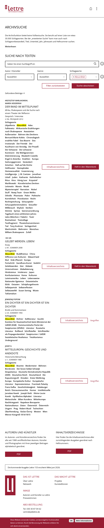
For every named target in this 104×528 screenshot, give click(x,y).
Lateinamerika (11, 278)
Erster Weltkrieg (37, 378)
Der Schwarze (11, 149)
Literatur (30, 328)
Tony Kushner (16, 226)
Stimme (8, 211)
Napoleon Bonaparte (30, 402)
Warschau (34, 229)
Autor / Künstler (12, 71)
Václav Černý (26, 411)
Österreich (32, 405)
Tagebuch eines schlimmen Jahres (20, 214)
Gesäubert (27, 162)
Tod (6, 226)
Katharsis (23, 177)
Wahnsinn (23, 229)
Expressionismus (22, 384)
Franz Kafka (10, 387)
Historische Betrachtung (15, 357)
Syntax (17, 211)
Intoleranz (22, 272)
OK (71, 521)
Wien (45, 411)
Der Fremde (22, 143)
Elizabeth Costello (30, 156)
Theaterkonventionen (29, 223)
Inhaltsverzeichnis (55, 166)
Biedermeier (31, 365)
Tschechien (38, 408)
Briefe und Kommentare (15, 310)
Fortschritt (10, 263)
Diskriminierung (12, 156)
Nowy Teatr (16, 192)
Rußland (19, 331)
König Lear (22, 180)
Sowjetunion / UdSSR (35, 334)
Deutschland (35, 375)
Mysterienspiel (11, 189)
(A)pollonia (10, 125)
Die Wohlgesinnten (25, 152)
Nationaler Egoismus (14, 281)
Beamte (20, 365)
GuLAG (40, 319)
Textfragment (11, 223)
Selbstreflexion (25, 287)
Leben (23, 278)
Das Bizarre (25, 140)
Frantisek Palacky (40, 384)
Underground (11, 340)
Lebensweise (34, 278)
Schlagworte (76, 71)
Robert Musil (25, 408)
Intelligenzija (11, 174)
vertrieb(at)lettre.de (31, 512)
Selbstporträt (11, 287)
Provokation (23, 198)
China (32, 254)
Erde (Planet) (16, 260)
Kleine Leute (39, 393)
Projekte (58, 481)
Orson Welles (30, 192)
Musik (26, 186)
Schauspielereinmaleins (16, 204)
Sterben (29, 207)
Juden (14, 177)
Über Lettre (28, 481)
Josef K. (8, 346)
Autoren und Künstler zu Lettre (36, 495)
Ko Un (8, 238)
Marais (18, 186)
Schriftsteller (30, 331)
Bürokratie (10, 368)
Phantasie (18, 195)
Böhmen (42, 365)
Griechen (9, 165)
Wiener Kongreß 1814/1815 (17, 414)
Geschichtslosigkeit (26, 387)
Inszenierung (27, 171)
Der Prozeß (33, 146)
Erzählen (26, 159)
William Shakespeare (14, 232)
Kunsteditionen (61, 484)
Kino (14, 180)
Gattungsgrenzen (13, 162)
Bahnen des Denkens (28, 134)
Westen (37, 411)
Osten (23, 405)
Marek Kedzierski (13, 103)
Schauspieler (27, 201)
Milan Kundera (25, 399)
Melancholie (10, 399)
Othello (8, 195)
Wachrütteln (11, 229)
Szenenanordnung (30, 211)
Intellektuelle (44, 390)
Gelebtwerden (11, 266)
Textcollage (23, 220)
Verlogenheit (30, 226)
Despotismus (11, 372)
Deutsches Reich (19, 375)
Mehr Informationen (84, 521)
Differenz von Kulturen (15, 257)
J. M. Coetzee (25, 174)
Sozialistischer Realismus (16, 337)
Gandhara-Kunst (24, 263)
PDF (19, 454)
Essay (7, 245)
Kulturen (33, 275)
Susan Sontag (25, 290)
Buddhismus (22, 254)
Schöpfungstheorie (30, 284)
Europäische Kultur (22, 381)
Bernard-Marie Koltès (15, 137)
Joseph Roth (26, 393)
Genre (40, 71)
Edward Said (33, 257)
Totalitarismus (36, 337)
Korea (24, 275)
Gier (22, 266)
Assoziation (29, 131)
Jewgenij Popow (12, 299)
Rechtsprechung (12, 201)
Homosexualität (12, 171)
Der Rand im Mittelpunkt (22, 106)
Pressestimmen (29, 498)
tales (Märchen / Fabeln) (16, 217)
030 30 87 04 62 (34, 509)
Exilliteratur (30, 319)
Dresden (24, 378)
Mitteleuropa (40, 399)
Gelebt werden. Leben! (20, 241)
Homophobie (23, 168)
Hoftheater (10, 168)
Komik (8, 396)
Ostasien (16, 284)
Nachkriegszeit (12, 402)
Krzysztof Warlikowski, (17, 100)
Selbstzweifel (11, 290)
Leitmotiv (9, 186)
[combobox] (19, 77)
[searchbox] (19, 77)
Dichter (19, 319)
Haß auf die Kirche (23, 165)
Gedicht (37, 263)
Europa (35, 159)
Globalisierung (26, 269)
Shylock (20, 207)
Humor (33, 390)
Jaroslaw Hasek (12, 393)
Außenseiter (10, 134)
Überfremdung (11, 411)
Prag (16, 408)
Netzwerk (27, 484)
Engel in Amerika (13, 159)
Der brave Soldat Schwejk (28, 368)
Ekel (7, 260)
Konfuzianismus (12, 275)
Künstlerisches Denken (28, 183)
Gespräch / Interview (14, 116)
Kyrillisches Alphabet (22, 396)
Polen (27, 195)
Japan (31, 272)
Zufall (28, 232)
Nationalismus (11, 405)
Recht (33, 198)
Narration (24, 189)
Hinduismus (10, 272)
